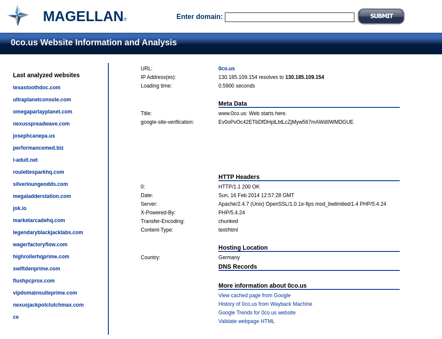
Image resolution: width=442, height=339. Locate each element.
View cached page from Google (254, 295)
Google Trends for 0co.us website (257, 313)
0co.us (226, 69)
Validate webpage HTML (246, 321)
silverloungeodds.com (40, 184)
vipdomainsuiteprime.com (45, 293)
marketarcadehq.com (39, 220)
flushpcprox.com (34, 281)
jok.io (19, 208)
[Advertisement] (270, 149)
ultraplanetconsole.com (42, 100)
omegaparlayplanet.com (42, 112)
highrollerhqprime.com (41, 257)
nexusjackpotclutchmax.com (48, 305)
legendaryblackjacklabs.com (48, 232)
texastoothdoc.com (36, 88)
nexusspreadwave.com (41, 124)
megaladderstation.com (42, 196)
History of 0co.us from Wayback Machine (265, 304)
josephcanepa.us (34, 136)
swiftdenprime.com (36, 269)
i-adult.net (25, 160)
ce (16, 317)
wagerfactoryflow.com (40, 245)
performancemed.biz (38, 148)
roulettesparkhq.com (38, 172)
